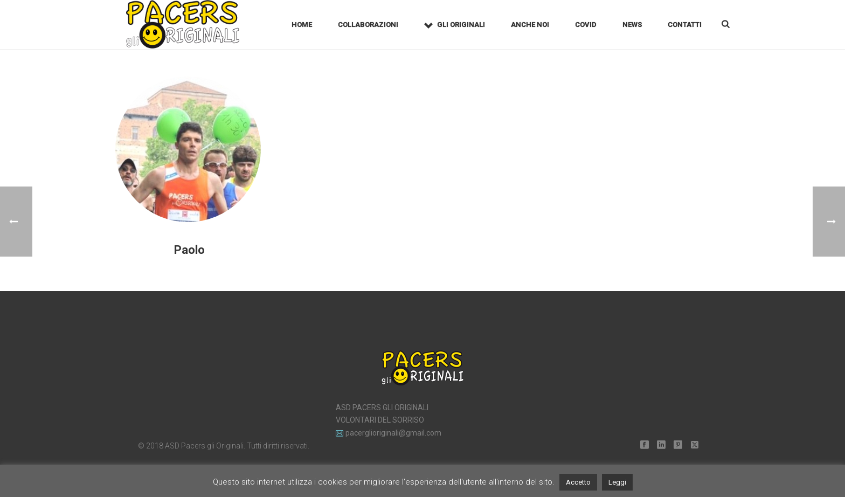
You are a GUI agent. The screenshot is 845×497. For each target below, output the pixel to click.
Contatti (685, 24)
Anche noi (530, 24)
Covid (586, 24)
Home (302, 24)
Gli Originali (454, 25)
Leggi (617, 482)
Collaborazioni (368, 24)
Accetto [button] (578, 482)
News (632, 24)
